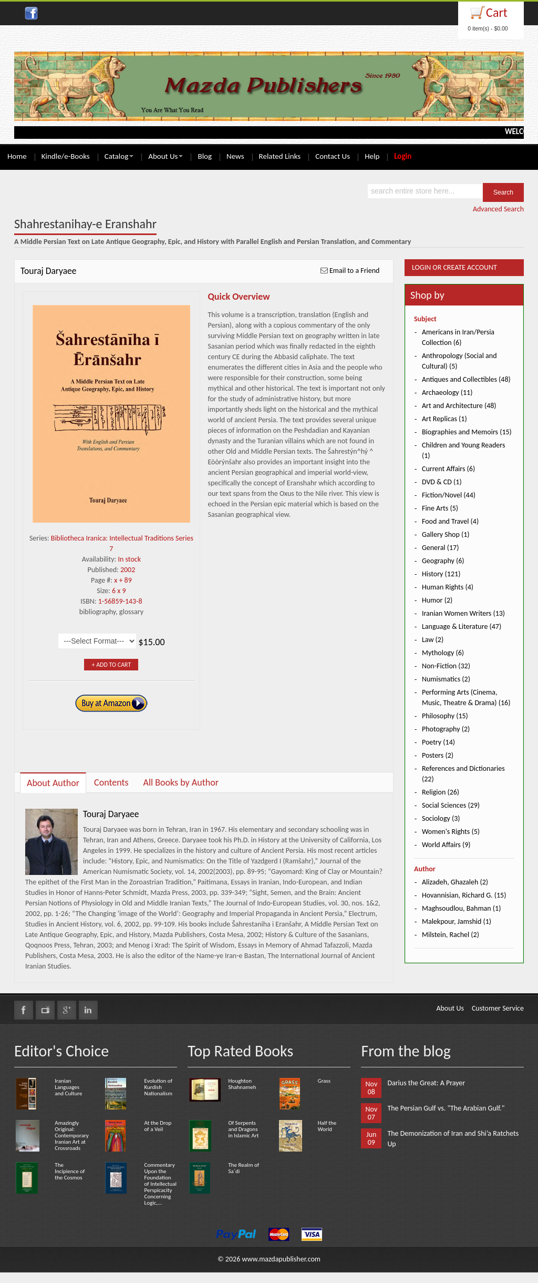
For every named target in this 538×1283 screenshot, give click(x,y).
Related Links (280, 156)
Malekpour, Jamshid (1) (456, 921)
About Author (53, 783)
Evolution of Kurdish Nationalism (158, 1087)
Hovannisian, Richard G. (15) (464, 895)
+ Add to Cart (111, 664)
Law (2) (432, 639)
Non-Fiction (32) (446, 665)
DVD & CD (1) (442, 481)
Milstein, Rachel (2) (450, 934)
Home (17, 156)
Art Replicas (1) (444, 418)
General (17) (440, 547)
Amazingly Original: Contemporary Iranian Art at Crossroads (72, 1135)
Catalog (119, 156)
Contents (111, 782)
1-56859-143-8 (120, 601)
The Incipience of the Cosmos (70, 1171)
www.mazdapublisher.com (281, 1259)
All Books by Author (181, 782)
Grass (324, 1080)
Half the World (327, 1126)
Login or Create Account (454, 267)
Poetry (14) (438, 742)
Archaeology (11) (447, 392)
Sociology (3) (441, 818)
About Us (165, 156)
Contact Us (332, 156)
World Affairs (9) (446, 844)
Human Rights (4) (447, 587)
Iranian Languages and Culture (68, 1087)
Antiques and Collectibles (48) (466, 379)
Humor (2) (437, 600)
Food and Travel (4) (450, 521)
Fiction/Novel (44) (448, 495)
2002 (127, 569)
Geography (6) (443, 560)
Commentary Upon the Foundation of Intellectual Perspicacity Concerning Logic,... (160, 1184)
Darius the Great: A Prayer (426, 1082)
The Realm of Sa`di (243, 1168)
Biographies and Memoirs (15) (467, 431)
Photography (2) (446, 729)
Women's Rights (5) (451, 831)
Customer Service (498, 1008)
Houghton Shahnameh (242, 1084)
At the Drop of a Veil (158, 1126)
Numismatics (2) (446, 679)
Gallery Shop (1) (446, 534)
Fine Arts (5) (440, 508)
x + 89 (123, 580)
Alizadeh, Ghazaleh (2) (455, 882)
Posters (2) (437, 755)
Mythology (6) (443, 652)
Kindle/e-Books (66, 156)
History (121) (441, 573)
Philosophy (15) (445, 715)
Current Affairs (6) (448, 468)
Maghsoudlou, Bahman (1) (461, 908)
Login (402, 156)
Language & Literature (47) (461, 626)
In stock (129, 559)
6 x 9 (119, 590)
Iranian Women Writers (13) (463, 613)
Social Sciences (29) (451, 805)
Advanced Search (498, 209)
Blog (205, 156)
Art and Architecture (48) (459, 405)
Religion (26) (440, 792)
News (235, 156)
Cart (497, 12)
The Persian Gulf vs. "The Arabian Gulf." (445, 1108)
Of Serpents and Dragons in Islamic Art (243, 1129)
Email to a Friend (354, 270)
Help (372, 156)
